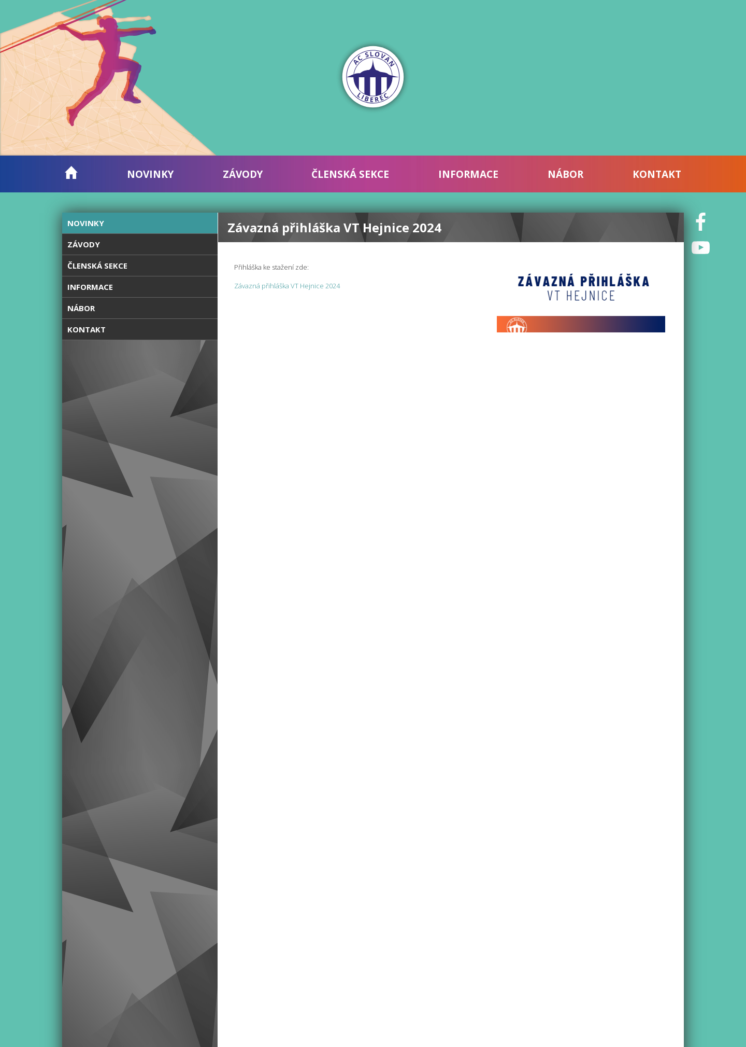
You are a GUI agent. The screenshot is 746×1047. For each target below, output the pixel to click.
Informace (468, 174)
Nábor (565, 174)
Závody (243, 174)
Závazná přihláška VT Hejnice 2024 (287, 285)
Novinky (150, 174)
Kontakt (657, 174)
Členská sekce (350, 174)
